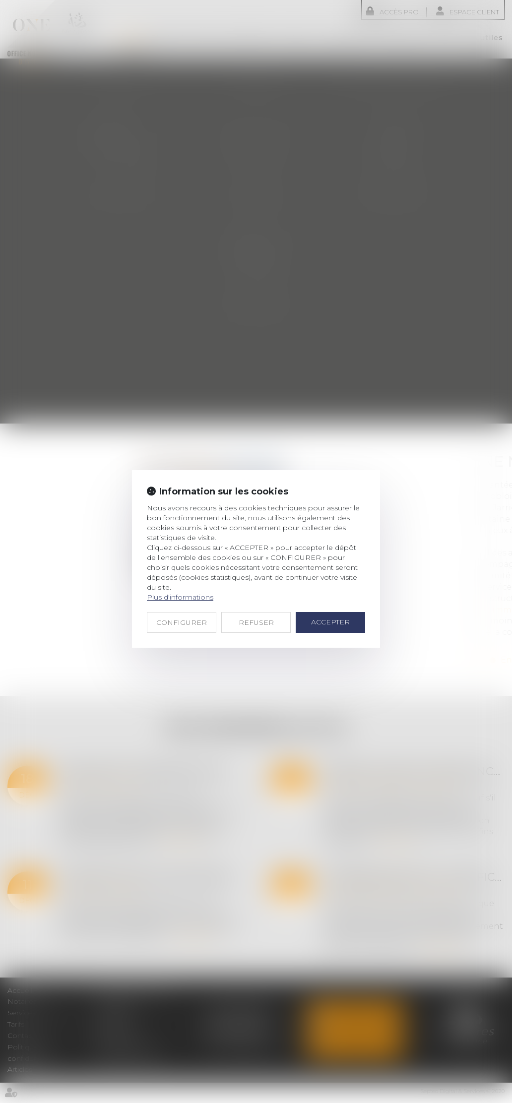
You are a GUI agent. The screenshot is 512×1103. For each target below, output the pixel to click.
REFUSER (256, 622)
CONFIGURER (181, 622)
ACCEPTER (330, 621)
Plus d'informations (180, 597)
